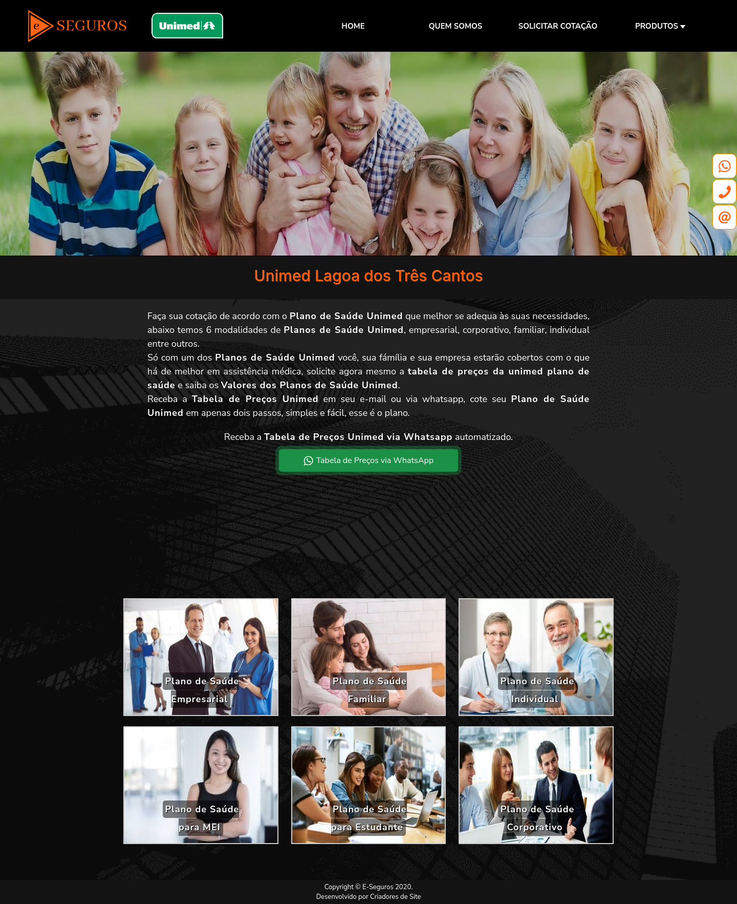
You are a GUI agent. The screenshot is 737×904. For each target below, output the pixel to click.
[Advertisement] (368, 543)
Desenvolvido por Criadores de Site (368, 896)
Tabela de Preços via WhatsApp (368, 460)
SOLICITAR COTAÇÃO (558, 26)
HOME (352, 26)
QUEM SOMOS (455, 26)
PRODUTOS (660, 26)
